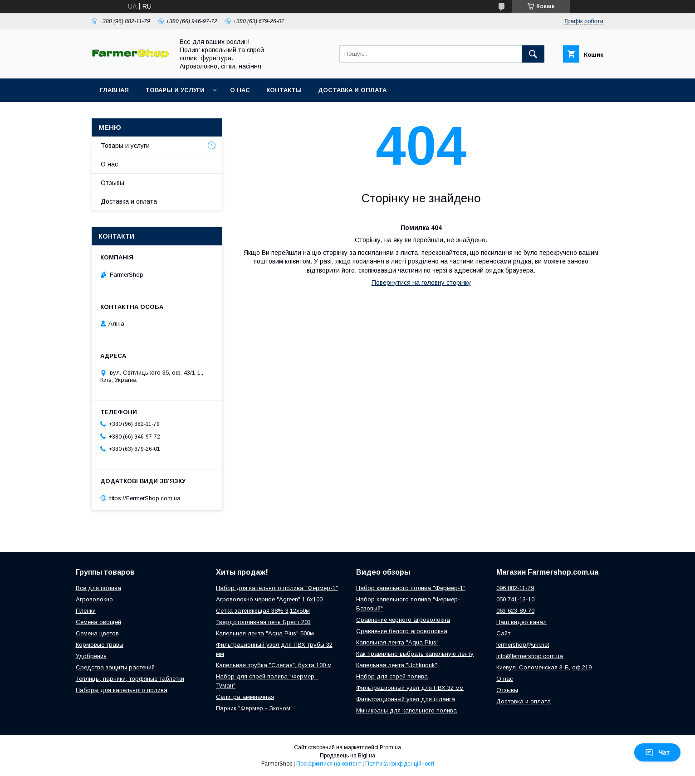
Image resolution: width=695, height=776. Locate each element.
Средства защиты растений (115, 667)
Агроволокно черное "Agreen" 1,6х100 (269, 599)
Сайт (503, 633)
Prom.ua (390, 747)
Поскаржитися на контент (328, 764)
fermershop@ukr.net (522, 644)
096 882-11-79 (515, 588)
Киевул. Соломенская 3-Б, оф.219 (544, 667)
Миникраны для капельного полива (406, 710)
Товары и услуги (175, 90)
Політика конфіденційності (399, 764)
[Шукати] (533, 54)
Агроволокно (94, 599)
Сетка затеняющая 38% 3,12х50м (263, 610)
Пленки (86, 610)
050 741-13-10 (515, 599)
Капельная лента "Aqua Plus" (397, 642)
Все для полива (98, 588)
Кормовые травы (99, 644)
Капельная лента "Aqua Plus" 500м (265, 633)
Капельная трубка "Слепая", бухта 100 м (274, 665)
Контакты (284, 90)
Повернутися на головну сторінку (421, 282)
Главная (114, 90)
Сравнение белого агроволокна (401, 631)
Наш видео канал (521, 622)
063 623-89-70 (515, 610)
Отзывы (112, 182)
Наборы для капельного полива (121, 690)
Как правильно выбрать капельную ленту (415, 653)
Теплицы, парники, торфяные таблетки (130, 678)
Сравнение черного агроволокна (403, 619)
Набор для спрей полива (392, 676)
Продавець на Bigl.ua (347, 755)
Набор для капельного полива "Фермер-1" (277, 588)
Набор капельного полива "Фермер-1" (410, 588)
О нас (240, 90)
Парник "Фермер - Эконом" (254, 708)
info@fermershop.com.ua (529, 656)
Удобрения (91, 656)
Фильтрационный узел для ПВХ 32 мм (410, 687)
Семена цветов (97, 633)
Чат (657, 752)
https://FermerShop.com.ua (144, 498)
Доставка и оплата (352, 90)
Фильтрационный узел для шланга (405, 699)
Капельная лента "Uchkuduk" (396, 665)
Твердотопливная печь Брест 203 (263, 622)
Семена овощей (98, 622)
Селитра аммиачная (245, 696)
